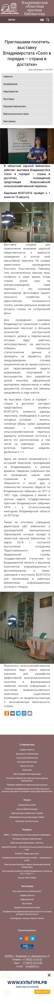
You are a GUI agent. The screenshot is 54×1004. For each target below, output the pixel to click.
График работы (27, 749)
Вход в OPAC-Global (27, 878)
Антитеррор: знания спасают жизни (27, 918)
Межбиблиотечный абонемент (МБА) (27, 817)
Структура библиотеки (27, 758)
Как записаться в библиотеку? (27, 891)
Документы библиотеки (27, 754)
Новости (8, 76)
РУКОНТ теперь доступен (27, 853)
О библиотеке (27, 744)
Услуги (27, 800)
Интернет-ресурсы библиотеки (27, 839)
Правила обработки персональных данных (27, 785)
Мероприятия (10, 91)
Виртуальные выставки (16, 113)
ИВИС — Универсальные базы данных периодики (27, 835)
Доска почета (27, 766)
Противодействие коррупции (27, 774)
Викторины (9, 121)
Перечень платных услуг (27, 821)
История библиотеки (27, 762)
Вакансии (27, 770)
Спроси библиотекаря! (27, 809)
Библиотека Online (27, 805)
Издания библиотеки (14, 106)
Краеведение (10, 84)
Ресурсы (27, 829)
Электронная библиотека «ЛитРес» (27, 843)
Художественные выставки (27, 907)
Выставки (8, 99)
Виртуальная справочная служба (27, 813)
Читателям (27, 886)
